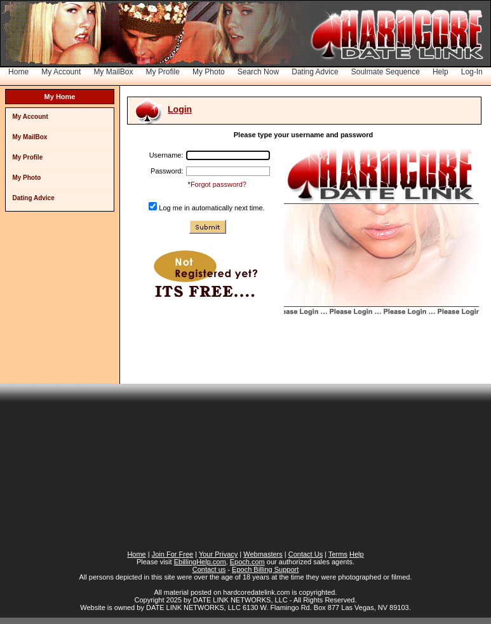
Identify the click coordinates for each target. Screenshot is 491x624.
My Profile (163, 71)
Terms (337, 554)
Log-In (472, 71)
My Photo (208, 71)
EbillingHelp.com (200, 562)
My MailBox (113, 71)
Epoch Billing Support (265, 569)
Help (440, 71)
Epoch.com (247, 562)
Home (18, 71)
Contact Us (305, 554)
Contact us (209, 569)
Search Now (258, 71)
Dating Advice (315, 71)
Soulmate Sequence (385, 71)
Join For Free (172, 554)
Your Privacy (218, 554)
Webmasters (263, 554)
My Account (61, 71)
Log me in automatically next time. (211, 208)
